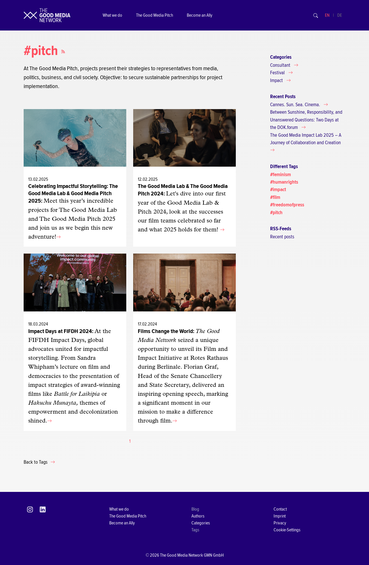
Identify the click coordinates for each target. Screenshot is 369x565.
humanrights (285, 182)
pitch (278, 213)
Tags (195, 530)
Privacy (280, 523)
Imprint (280, 516)
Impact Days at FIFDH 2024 (60, 331)
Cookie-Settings (287, 530)
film (276, 197)
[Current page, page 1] (130, 441)
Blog (195, 509)
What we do (112, 15)
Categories (200, 523)
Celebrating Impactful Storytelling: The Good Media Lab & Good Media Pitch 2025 (73, 193)
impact (279, 190)
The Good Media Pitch (154, 15)
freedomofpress (288, 205)
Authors (197, 516)
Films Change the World (165, 331)
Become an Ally (199, 15)
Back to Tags (36, 462)
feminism (282, 175)
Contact (280, 509)
